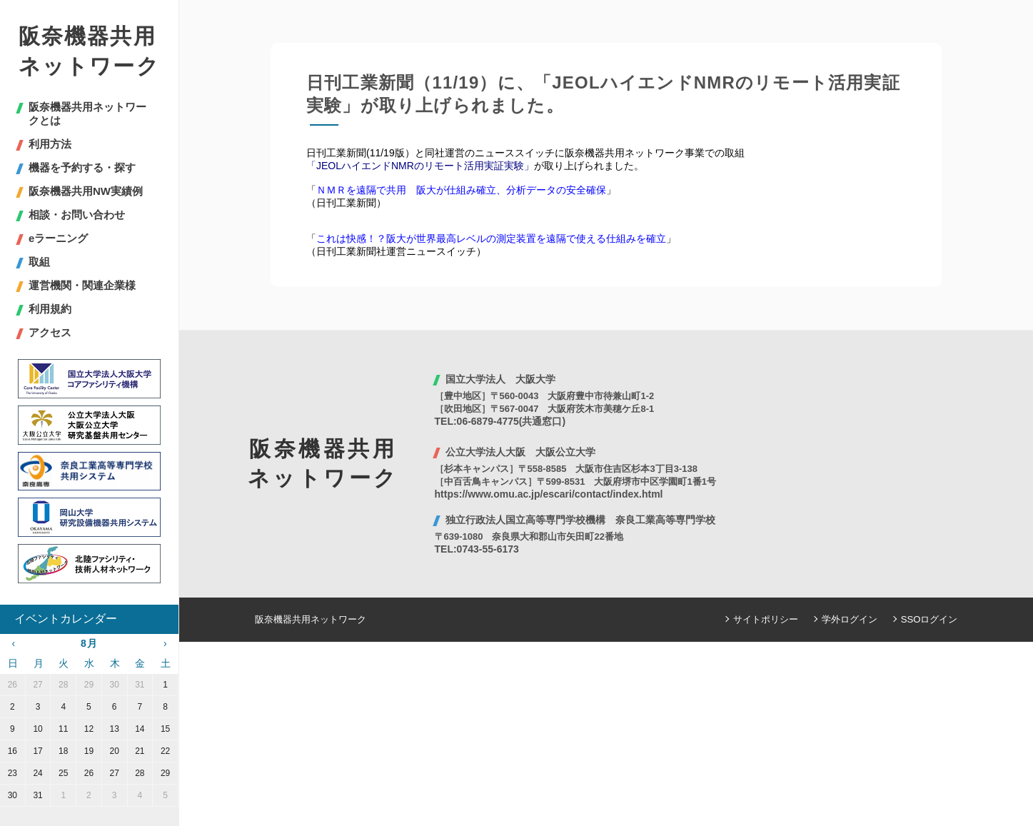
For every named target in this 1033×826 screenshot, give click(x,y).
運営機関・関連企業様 (82, 285)
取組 (39, 262)
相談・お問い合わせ (77, 214)
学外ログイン (849, 619)
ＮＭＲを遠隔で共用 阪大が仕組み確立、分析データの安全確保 (461, 190)
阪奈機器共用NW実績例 (86, 191)
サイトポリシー (765, 619)
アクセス (50, 332)
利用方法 (50, 144)
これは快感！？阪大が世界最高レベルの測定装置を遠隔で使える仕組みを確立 (491, 238)
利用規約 (50, 309)
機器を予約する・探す (82, 167)
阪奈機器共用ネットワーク (89, 51)
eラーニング (58, 238)
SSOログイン (929, 619)
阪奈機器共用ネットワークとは (87, 113)
